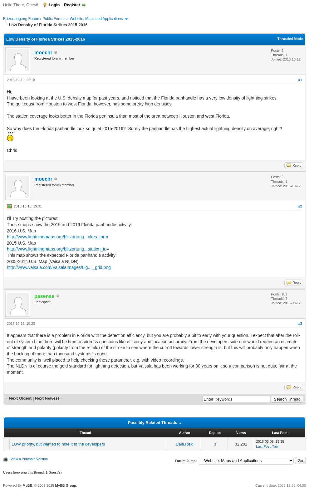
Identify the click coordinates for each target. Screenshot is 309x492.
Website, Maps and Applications (96, 19)
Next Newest (47, 398)
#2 (300, 206)
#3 (300, 323)
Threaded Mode (290, 39)
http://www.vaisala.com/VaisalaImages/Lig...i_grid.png (59, 267)
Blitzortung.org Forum (21, 19)
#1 (300, 80)
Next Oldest (20, 398)
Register (72, 4)
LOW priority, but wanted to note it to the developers (58, 444)
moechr (43, 52)
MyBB (27, 485)
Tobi (275, 446)
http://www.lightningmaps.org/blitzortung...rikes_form (57, 236)
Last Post (263, 446)
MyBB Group (65, 485)
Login (54, 4)
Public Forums (54, 19)
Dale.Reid (185, 444)
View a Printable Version (29, 459)
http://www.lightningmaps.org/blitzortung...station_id (56, 248)
